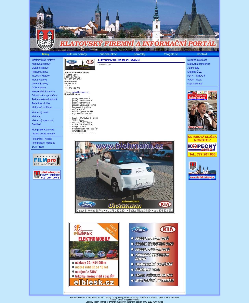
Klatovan (36, 116)
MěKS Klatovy (39, 79)
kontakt (202, 54)
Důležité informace (197, 60)
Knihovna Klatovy (41, 64)
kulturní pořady (77, 54)
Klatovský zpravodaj (42, 120)
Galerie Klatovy (40, 83)
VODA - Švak (194, 79)
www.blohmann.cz (80, 92)
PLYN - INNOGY (196, 75)
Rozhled (36, 124)
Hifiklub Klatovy (40, 71)
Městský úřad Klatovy (43, 60)
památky (139, 54)
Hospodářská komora (43, 91)
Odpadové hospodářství (44, 95)
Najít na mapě (194, 83)
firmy (45, 54)
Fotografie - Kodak (42, 139)
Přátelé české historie (43, 133)
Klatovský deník (40, 112)
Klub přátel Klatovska (43, 129)
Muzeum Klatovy (41, 75)
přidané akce (108, 54)
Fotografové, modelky (43, 142)
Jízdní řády (193, 68)
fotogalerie (171, 54)
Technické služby (41, 103)
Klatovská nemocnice (198, 64)
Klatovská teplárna (42, 107)
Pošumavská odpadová (44, 99)
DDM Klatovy (39, 87)
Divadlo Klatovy (40, 68)
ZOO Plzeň (38, 146)
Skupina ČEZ (194, 71)
